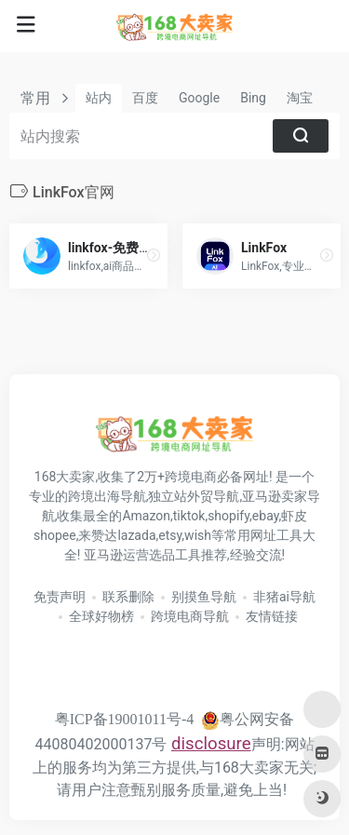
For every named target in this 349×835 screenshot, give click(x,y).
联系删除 (128, 596)
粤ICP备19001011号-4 (125, 719)
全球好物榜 (101, 616)
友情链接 (272, 616)
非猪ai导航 (284, 596)
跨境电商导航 (190, 616)
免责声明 (60, 596)
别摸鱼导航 (203, 596)
